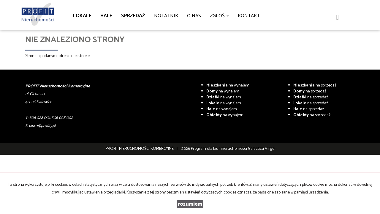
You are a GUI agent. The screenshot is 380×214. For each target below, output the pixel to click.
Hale (106, 16)
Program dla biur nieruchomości (219, 148)
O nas (194, 16)
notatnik (166, 16)
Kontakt (249, 16)
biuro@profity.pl (42, 125)
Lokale (82, 16)
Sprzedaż (133, 16)
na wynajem (227, 85)
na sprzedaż (314, 85)
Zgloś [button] (219, 16)
